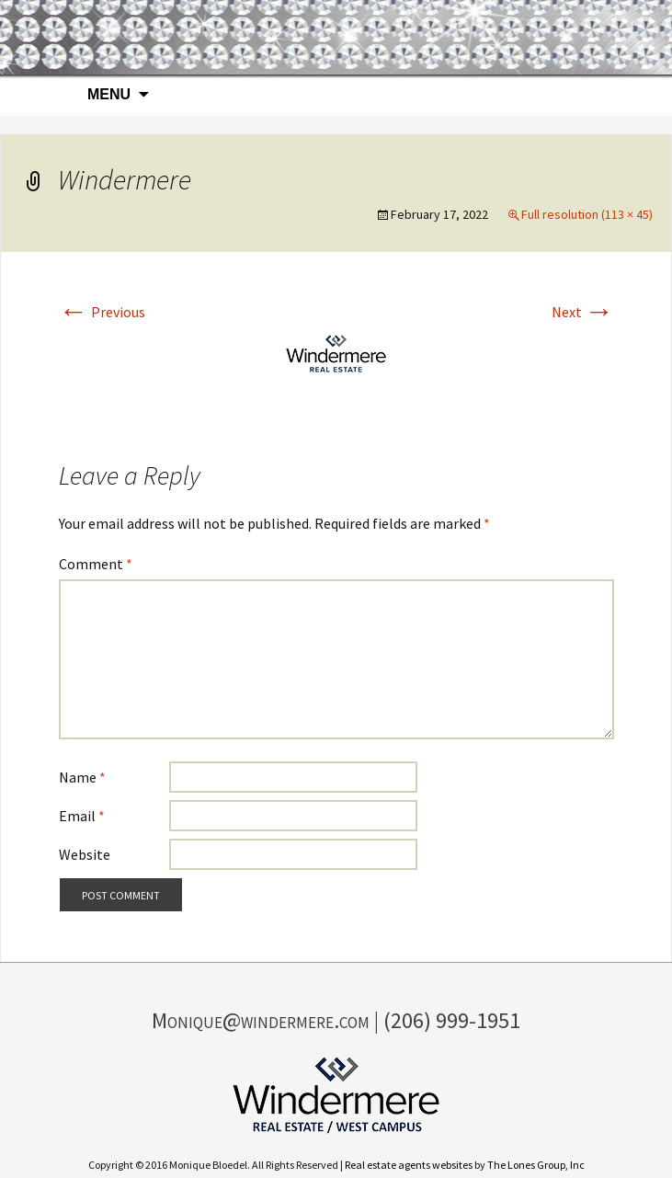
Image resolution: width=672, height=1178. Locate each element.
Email (82, 815)
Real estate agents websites (409, 1165)
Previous (102, 312)
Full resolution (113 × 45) (587, 214)
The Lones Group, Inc (536, 1165)
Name (82, 777)
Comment (95, 564)
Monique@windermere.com (261, 1020)
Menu (109, 94)
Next (583, 312)
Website (84, 854)
